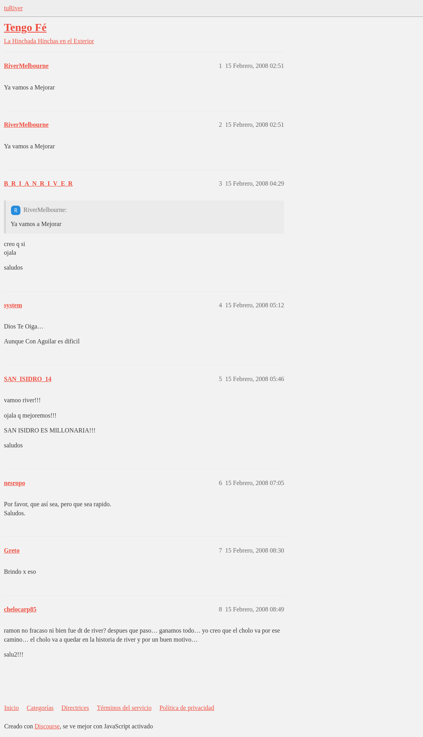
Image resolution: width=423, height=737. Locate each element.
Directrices (75, 707)
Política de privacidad (186, 707)
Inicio (11, 707)
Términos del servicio (124, 707)
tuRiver (13, 8)
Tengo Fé (25, 27)
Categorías (40, 707)
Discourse (47, 726)
